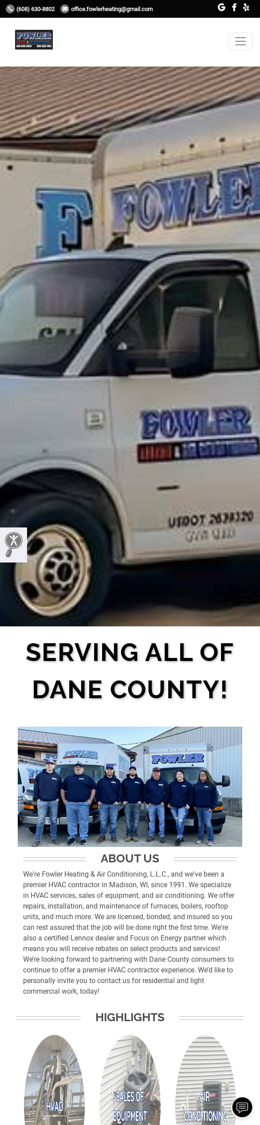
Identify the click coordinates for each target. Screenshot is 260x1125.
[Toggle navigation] (240, 41)
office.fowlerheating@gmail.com (106, 9)
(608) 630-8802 (30, 9)
